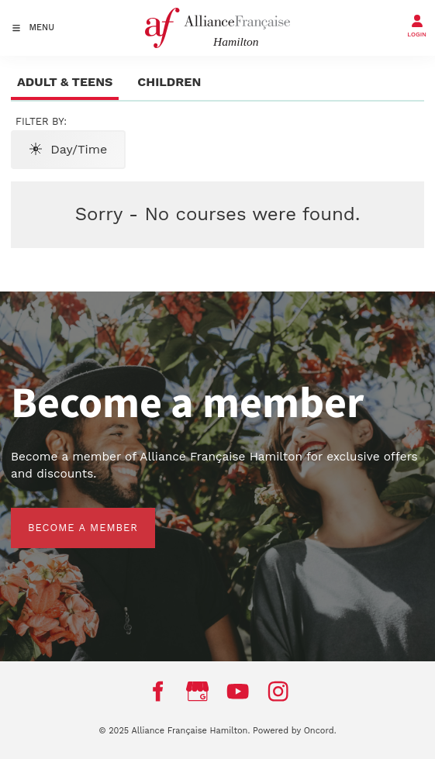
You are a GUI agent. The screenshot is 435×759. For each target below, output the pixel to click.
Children (169, 81)
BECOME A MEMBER (66, 516)
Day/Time (68, 149)
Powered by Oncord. (294, 731)
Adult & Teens (64, 81)
